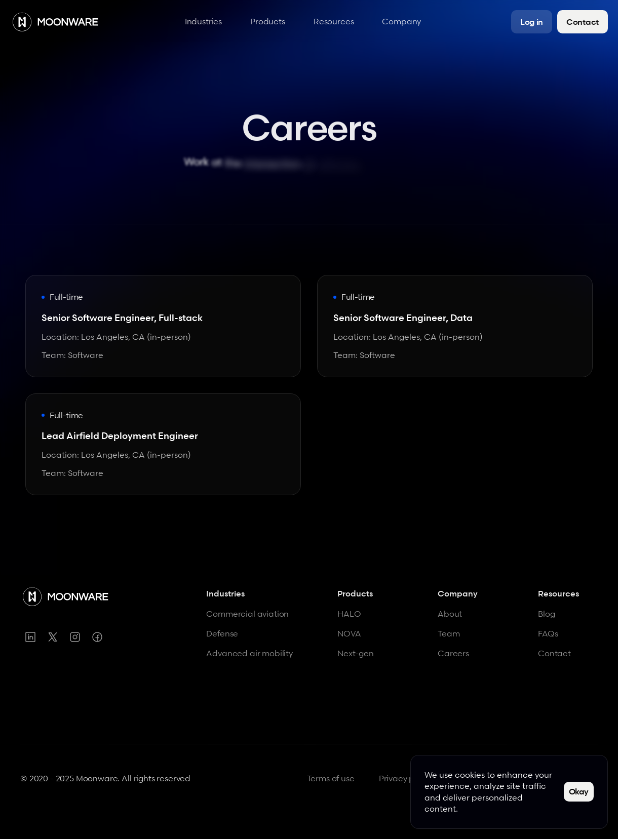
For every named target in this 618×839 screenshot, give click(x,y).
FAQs (548, 633)
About (450, 614)
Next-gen (355, 653)
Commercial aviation (247, 614)
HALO (349, 614)
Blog (546, 614)
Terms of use (331, 778)
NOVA (349, 633)
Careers (453, 653)
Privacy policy (406, 778)
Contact (554, 653)
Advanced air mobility (249, 653)
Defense (222, 633)
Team (448, 633)
